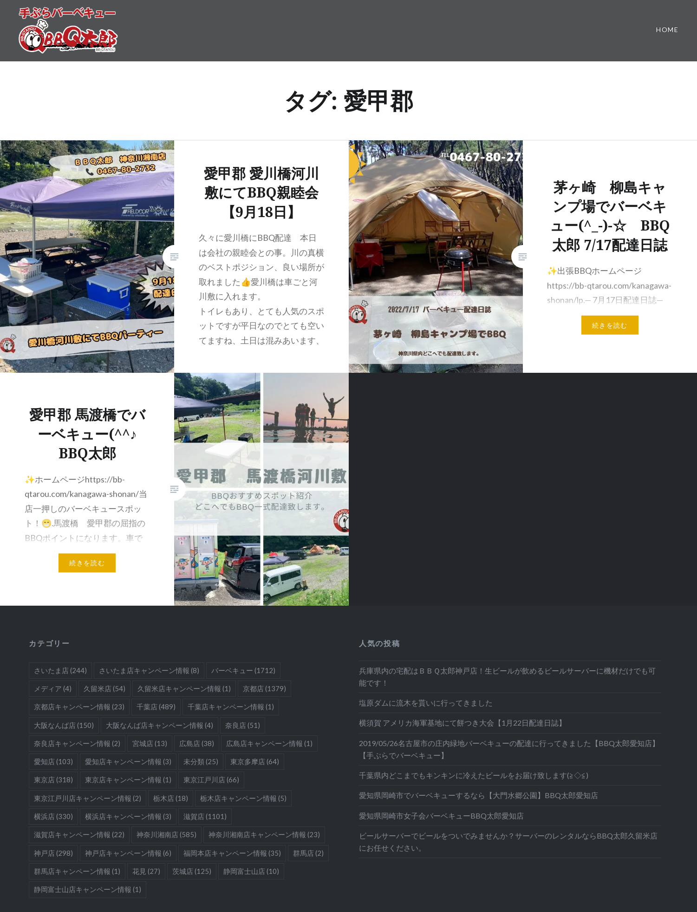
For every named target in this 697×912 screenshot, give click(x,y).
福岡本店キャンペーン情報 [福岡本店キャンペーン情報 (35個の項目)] (232, 853)
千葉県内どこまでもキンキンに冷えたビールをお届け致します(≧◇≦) (473, 775)
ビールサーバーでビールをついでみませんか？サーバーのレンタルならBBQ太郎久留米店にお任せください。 (508, 841)
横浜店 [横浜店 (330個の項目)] (53, 816)
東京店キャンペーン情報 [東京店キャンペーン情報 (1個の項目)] (128, 779)
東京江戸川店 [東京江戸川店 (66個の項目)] (211, 779)
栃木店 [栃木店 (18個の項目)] (170, 798)
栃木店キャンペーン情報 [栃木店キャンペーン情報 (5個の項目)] (243, 798)
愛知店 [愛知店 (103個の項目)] (53, 761)
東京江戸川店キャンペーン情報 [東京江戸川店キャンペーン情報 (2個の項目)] (87, 798)
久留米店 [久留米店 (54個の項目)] (104, 688)
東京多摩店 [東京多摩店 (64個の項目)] (254, 761)
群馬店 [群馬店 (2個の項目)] (308, 853)
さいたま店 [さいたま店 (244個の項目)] (60, 670)
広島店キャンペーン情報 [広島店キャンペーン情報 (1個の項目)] (269, 743)
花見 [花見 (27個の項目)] (146, 871)
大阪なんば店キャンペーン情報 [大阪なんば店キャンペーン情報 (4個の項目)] (159, 725)
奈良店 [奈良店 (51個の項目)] (242, 725)
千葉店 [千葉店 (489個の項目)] (156, 706)
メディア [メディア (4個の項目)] (53, 688)
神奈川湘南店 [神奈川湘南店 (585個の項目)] (166, 834)
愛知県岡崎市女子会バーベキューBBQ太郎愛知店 (441, 815)
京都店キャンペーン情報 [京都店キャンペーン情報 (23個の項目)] (79, 706)
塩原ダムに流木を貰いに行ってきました (426, 702)
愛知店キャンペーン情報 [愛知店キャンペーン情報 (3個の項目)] (128, 761)
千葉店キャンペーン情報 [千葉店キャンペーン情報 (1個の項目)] (231, 706)
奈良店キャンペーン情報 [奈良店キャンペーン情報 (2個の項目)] (77, 743)
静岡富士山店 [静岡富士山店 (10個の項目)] (251, 871)
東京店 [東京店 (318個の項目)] (53, 779)
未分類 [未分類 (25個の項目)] (200, 761)
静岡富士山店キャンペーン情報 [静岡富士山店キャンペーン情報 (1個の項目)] (87, 889)
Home (667, 29)
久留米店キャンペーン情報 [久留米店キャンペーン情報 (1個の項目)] (184, 688)
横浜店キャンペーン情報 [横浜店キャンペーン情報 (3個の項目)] (128, 816)
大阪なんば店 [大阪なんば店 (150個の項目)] (64, 725)
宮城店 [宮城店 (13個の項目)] (149, 743)
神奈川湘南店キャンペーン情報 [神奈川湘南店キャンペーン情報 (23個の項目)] (264, 834)
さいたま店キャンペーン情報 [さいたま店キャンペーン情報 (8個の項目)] (149, 670)
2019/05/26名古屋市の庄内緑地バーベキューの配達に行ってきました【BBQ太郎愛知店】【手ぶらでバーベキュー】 (509, 749)
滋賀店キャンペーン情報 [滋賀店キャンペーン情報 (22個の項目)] (79, 834)
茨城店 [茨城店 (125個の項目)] (191, 871)
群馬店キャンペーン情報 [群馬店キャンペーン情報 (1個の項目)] (77, 871)
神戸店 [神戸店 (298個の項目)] (53, 853)
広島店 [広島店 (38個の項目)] (196, 743)
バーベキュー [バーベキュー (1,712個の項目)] (243, 670)
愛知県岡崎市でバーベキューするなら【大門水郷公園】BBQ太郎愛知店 (478, 795)
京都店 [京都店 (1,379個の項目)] (264, 688)
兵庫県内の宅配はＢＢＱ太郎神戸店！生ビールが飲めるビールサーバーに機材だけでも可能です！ (507, 676)
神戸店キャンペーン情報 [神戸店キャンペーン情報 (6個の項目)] (128, 853)
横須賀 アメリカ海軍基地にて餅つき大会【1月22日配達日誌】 (462, 722)
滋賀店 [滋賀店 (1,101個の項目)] (205, 816)
